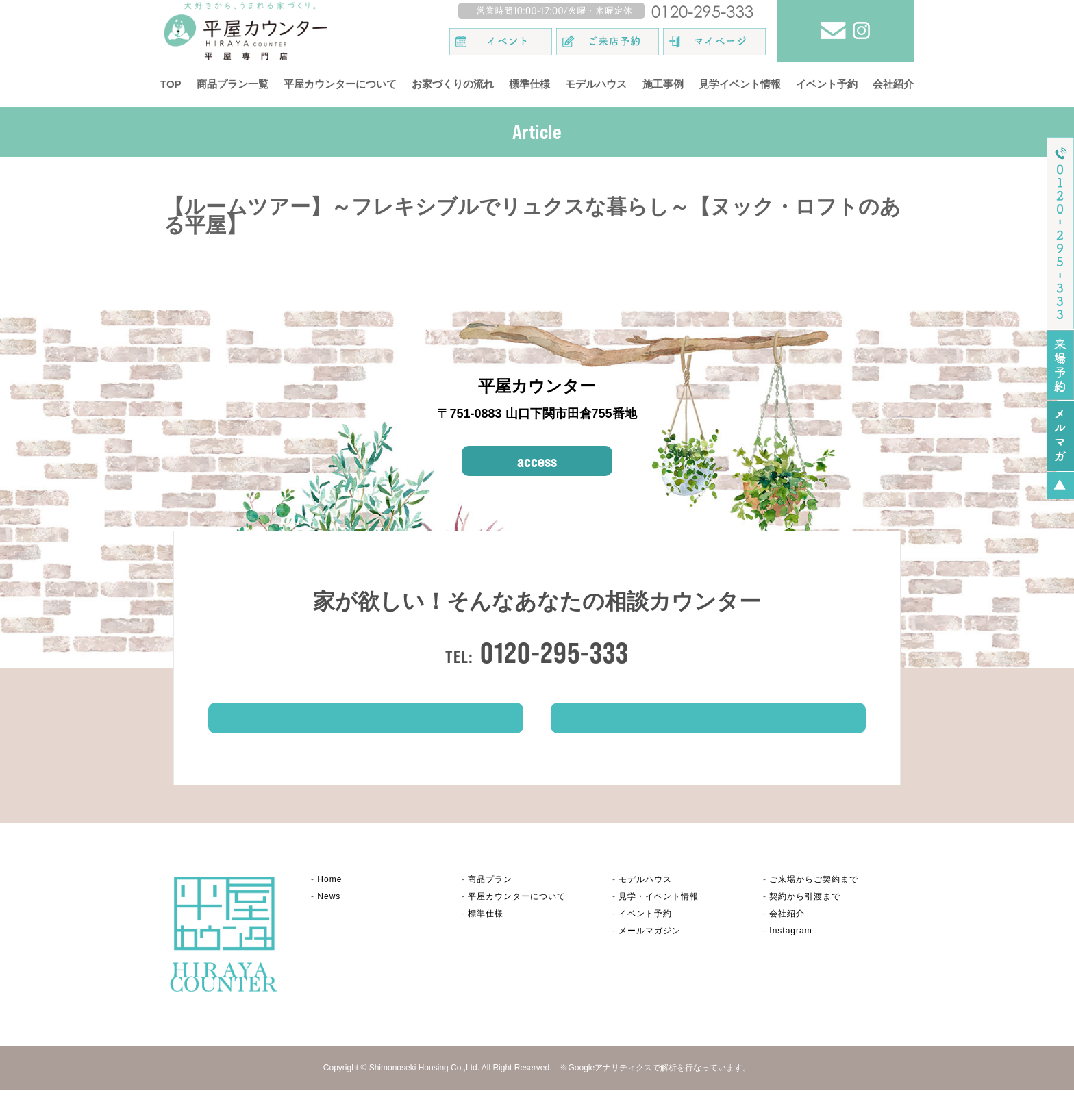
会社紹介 (893, 84)
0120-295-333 (554, 652)
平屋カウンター (517, 925)
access (537, 460)
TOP (171, 84)
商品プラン (490, 908)
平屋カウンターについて (340, 84)
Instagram (790, 960)
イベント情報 (708, 740)
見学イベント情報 (740, 84)
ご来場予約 (366, 740)
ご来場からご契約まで (813, 908)
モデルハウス (596, 84)
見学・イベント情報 (659, 925)
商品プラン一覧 (232, 84)
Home (329, 908)
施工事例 (663, 84)
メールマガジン (650, 960)
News (328, 925)
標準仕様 (529, 84)
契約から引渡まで (804, 925)
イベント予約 (827, 84)
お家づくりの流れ (453, 84)
